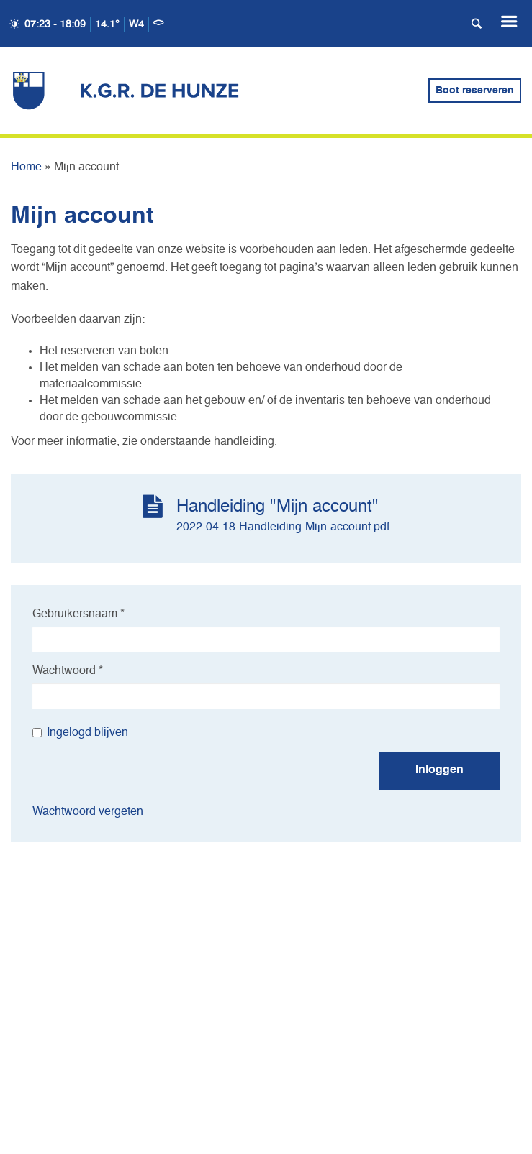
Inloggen (439, 770)
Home (26, 167)
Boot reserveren (475, 91)
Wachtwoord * (67, 671)
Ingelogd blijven (80, 733)
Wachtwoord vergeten (87, 812)
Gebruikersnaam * (78, 614)
